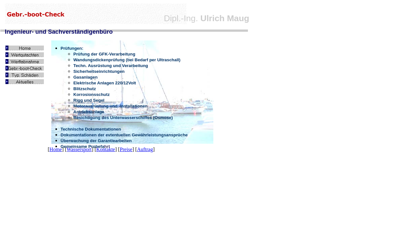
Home (55, 149)
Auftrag (145, 149)
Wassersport (79, 149)
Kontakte (105, 149)
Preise (126, 149)
